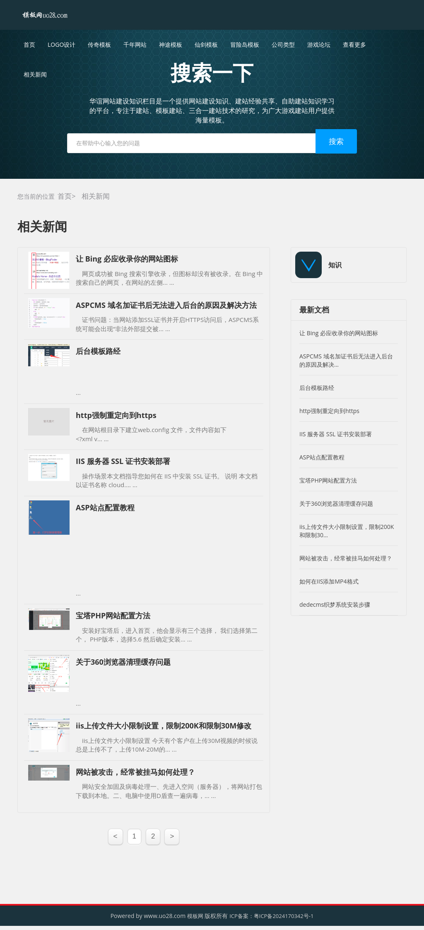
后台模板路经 (316, 388)
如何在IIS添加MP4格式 (329, 581)
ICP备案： (241, 916)
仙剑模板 (206, 44)
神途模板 (170, 44)
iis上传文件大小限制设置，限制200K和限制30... (346, 531)
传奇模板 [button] (99, 44)
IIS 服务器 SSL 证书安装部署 (335, 434)
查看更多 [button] (354, 44)
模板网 (195, 916)
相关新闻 (96, 196)
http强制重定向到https (329, 411)
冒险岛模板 (244, 44)
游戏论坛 (318, 44)
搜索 (336, 141)
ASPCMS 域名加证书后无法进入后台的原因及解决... (346, 360)
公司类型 (283, 44)
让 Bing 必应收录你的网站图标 (338, 333)
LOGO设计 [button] (61, 44)
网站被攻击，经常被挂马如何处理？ (345, 558)
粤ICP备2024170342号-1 (284, 916)
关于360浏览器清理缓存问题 (336, 503)
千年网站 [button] (135, 44)
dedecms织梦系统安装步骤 (334, 604)
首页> (67, 196)
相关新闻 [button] (35, 74)
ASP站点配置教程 (321, 457)
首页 (29, 44)
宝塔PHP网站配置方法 (328, 480)
